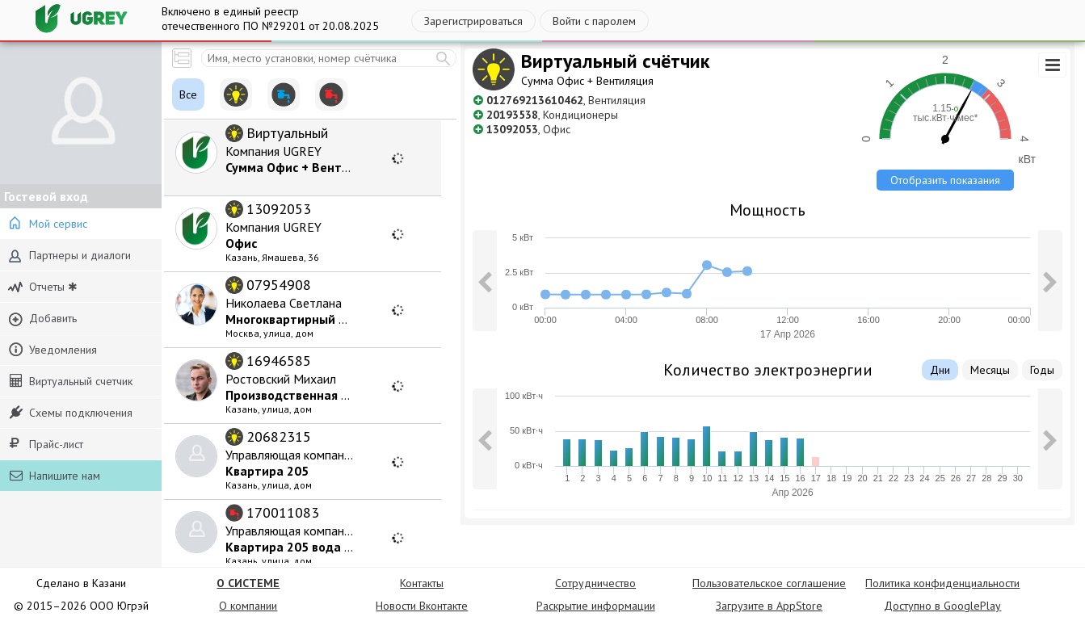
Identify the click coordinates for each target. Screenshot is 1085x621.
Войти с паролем (594, 21)
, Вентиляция (566, 100)
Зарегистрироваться (473, 21)
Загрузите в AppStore (769, 605)
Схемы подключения (71, 412)
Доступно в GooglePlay (942, 605)
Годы (1042, 370)
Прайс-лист (46, 444)
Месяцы (990, 370)
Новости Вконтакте (422, 605)
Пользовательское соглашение (769, 583)
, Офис (528, 129)
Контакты (422, 583)
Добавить (42, 318)
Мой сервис (47, 224)
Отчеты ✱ (43, 287)
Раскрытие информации (595, 605)
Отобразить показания (945, 180)
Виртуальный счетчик (71, 381)
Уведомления (52, 350)
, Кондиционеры (552, 114)
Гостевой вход (46, 196)
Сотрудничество (595, 583)
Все (188, 94)
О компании (248, 605)
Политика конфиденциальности (942, 583)
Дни (940, 370)
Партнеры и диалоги (69, 255)
